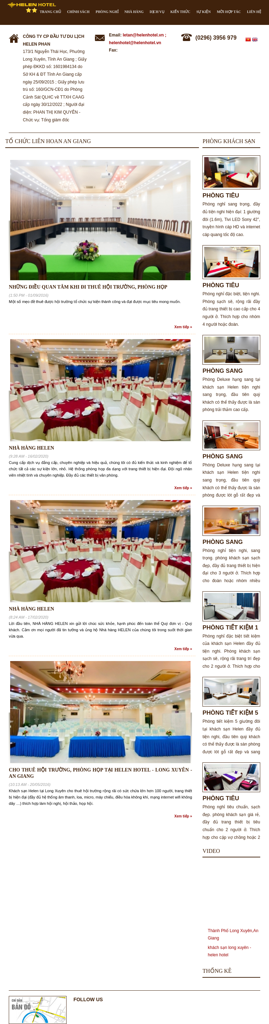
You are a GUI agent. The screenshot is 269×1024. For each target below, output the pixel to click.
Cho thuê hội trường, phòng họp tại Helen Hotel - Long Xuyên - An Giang (100, 773)
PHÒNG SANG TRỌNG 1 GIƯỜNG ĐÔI (228, 456)
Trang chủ (50, 12)
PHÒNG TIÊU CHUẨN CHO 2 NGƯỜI (222, 195)
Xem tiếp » (183, 327)
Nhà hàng (134, 12)
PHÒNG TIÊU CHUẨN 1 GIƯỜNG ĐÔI (228, 798)
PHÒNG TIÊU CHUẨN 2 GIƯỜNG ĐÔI (228, 285)
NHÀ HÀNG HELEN (31, 448)
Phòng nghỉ (107, 12)
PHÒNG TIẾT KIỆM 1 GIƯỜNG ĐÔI (230, 627)
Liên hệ (254, 12)
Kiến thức (180, 12)
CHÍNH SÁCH (78, 12)
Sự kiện (203, 12)
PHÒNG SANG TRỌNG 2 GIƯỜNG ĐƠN (228, 371)
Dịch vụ (157, 12)
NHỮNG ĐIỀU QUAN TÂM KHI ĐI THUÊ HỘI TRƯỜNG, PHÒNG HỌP (88, 287)
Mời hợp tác (229, 12)
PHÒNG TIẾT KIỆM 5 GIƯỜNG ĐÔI (230, 712)
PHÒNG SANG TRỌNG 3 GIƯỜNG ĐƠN (228, 542)
